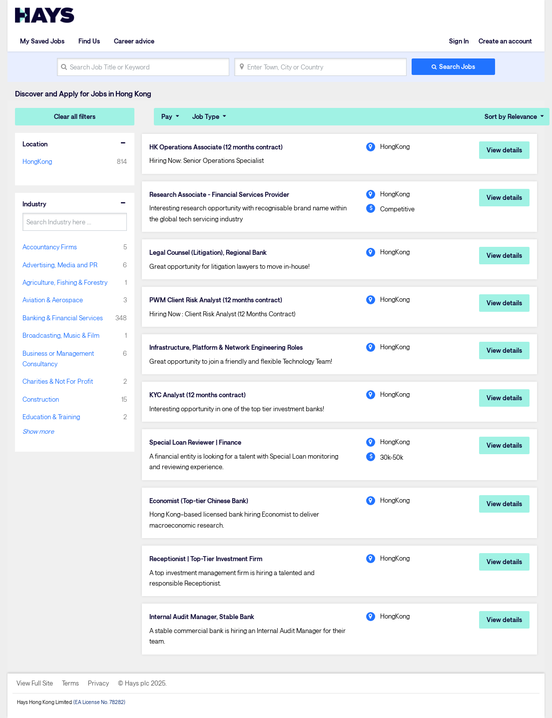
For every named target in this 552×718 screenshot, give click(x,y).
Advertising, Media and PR (59, 264)
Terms (70, 683)
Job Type (205, 116)
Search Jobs (457, 66)
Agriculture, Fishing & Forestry (64, 282)
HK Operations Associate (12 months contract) (216, 146)
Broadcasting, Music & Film (60, 335)
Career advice (134, 40)
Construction (40, 399)
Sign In (459, 40)
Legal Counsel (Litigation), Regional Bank (208, 252)
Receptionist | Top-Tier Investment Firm (205, 558)
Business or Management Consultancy (58, 358)
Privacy (98, 683)
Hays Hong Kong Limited (44, 702)
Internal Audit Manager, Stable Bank (201, 616)
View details (504, 149)
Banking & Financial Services (62, 317)
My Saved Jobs (42, 40)
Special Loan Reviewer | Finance (195, 442)
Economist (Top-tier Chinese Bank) (198, 500)
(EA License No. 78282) (99, 702)
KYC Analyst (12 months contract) (197, 394)
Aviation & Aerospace (52, 299)
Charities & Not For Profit (57, 381)
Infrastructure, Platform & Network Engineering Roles (226, 347)
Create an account (505, 40)
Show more (38, 431)
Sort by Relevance (511, 116)
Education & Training (51, 416)
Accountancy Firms (49, 246)
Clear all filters (74, 116)
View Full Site (34, 683)
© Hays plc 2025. (142, 683)
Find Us (89, 40)
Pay (166, 116)
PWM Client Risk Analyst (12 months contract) (215, 299)
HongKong (37, 161)
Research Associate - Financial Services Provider (219, 194)
